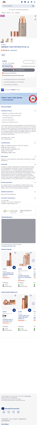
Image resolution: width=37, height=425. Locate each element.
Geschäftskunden (5, 420)
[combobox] (18, 6)
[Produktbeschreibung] (18, 111)
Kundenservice (22, 419)
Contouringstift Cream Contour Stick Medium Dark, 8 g (8, 274)
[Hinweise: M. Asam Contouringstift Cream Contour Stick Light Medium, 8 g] (21, 326)
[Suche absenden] (33, 6)
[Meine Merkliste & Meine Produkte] (25, 2)
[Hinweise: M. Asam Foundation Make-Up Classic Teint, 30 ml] (5, 326)
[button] (35, 2)
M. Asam (3, 45)
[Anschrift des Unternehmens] (18, 198)
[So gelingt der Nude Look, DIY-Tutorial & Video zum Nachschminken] (18, 233)
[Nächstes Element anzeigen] (33, 260)
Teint (13, 12)
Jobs (11, 419)
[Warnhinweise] (18, 156)
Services (15, 419)
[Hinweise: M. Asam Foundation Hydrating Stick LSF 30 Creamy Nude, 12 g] (21, 282)
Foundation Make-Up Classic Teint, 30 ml (8, 320)
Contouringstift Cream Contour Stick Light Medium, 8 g (23, 317)
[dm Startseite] (4, 2)
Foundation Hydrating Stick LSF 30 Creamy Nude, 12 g (24, 277)
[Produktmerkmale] (18, 143)
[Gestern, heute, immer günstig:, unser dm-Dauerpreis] (18, 99)
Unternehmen (4, 419)
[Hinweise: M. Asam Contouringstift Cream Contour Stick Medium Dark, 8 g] (5, 282)
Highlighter (17, 12)
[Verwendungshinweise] (18, 182)
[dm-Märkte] (22, 2)
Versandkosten (28, 396)
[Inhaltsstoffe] (18, 164)
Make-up (8, 12)
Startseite (3, 12)
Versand (12, 63)
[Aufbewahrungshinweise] (18, 192)
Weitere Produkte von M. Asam (17, 211)
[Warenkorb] (31, 2)
